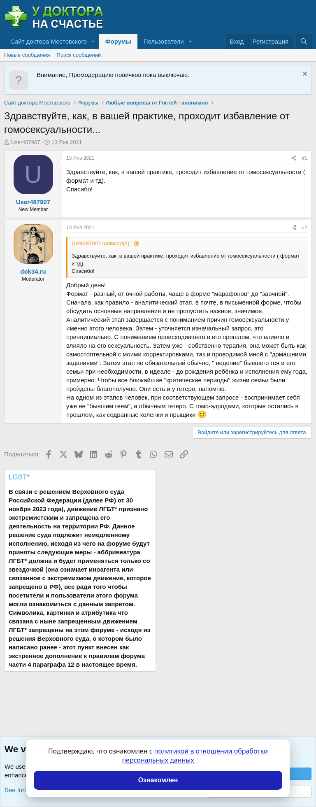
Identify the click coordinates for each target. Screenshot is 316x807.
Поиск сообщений (79, 55)
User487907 (25, 142)
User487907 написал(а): (101, 243)
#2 (304, 227)
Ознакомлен (158, 780)
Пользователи (164, 41)
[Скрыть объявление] (303, 74)
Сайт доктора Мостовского (48, 41)
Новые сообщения (27, 55)
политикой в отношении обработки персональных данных (195, 756)
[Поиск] (304, 41)
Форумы (118, 41)
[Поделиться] (293, 158)
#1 (304, 158)
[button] (93, 41)
